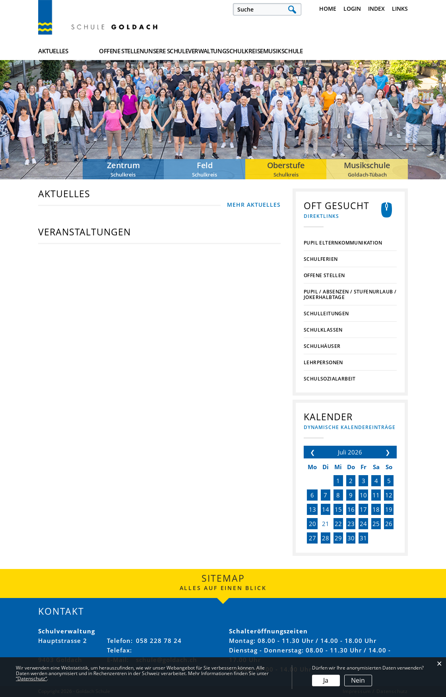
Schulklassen (323, 330)
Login (352, 8)
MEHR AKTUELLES (254, 204)
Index (376, 8)
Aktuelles (53, 51)
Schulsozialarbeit (330, 379)
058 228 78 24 (159, 641)
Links (400, 8)
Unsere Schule (208, 51)
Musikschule (388, 51)
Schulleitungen (326, 313)
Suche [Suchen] (292, 9)
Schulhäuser (322, 346)
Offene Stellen (142, 51)
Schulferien (320, 259)
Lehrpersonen (323, 362)
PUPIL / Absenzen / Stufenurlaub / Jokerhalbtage (350, 294)
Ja (325, 680)
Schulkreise (328, 51)
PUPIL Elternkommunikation (343, 243)
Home (327, 8)
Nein (358, 680)
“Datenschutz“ (31, 678)
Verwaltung (270, 51)
